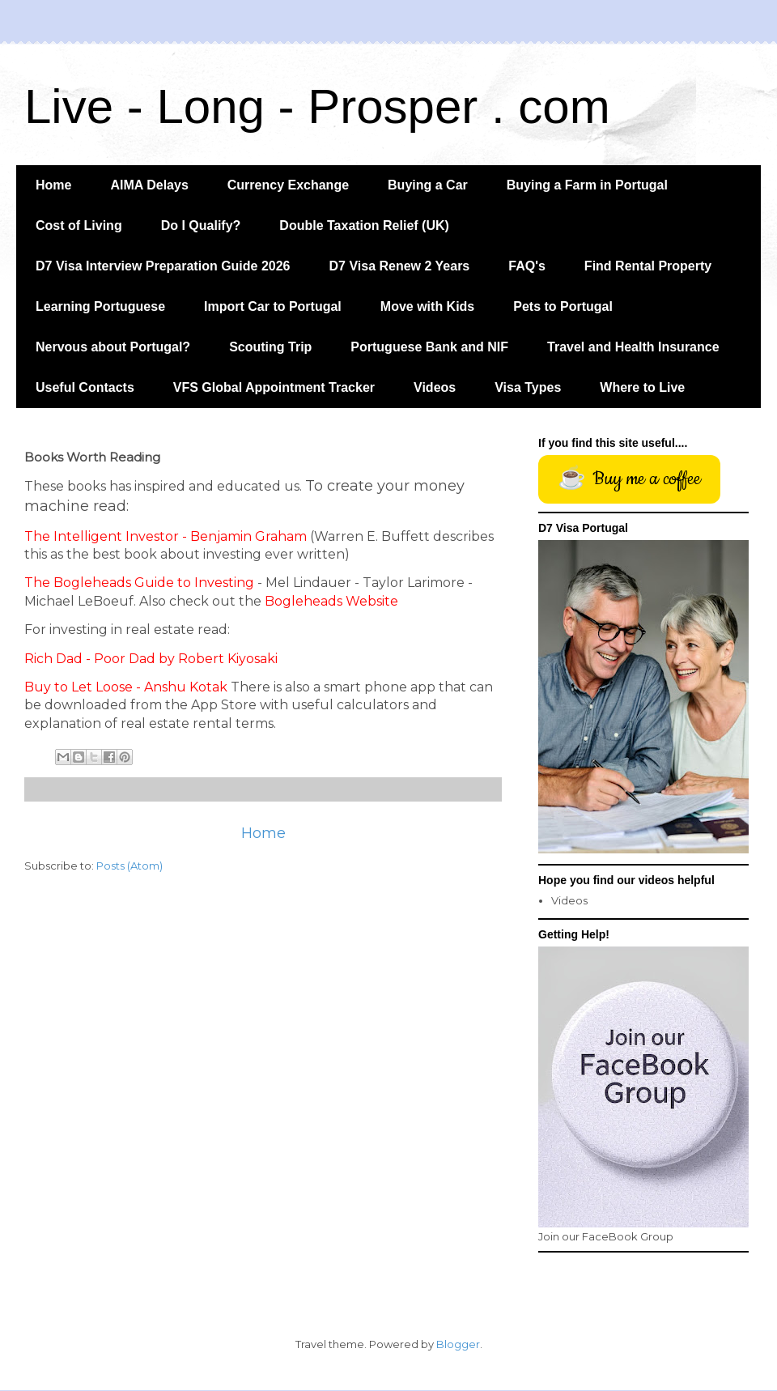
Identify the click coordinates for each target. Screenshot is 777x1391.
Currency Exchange (288, 185)
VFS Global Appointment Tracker (274, 387)
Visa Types (528, 387)
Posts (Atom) (129, 865)
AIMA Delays (149, 185)
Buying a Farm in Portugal (587, 185)
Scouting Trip (270, 347)
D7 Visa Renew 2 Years (399, 266)
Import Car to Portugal (273, 306)
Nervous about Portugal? (113, 347)
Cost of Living (79, 225)
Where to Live (642, 387)
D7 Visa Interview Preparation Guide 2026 (163, 266)
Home (53, 185)
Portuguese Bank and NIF (429, 347)
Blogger (458, 1344)
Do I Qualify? (201, 225)
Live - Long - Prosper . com (317, 106)
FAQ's (527, 266)
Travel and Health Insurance (633, 347)
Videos (435, 387)
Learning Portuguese (100, 306)
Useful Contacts (85, 387)
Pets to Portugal (563, 306)
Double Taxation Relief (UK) (364, 225)
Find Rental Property (647, 266)
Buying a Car (428, 185)
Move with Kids (427, 306)
